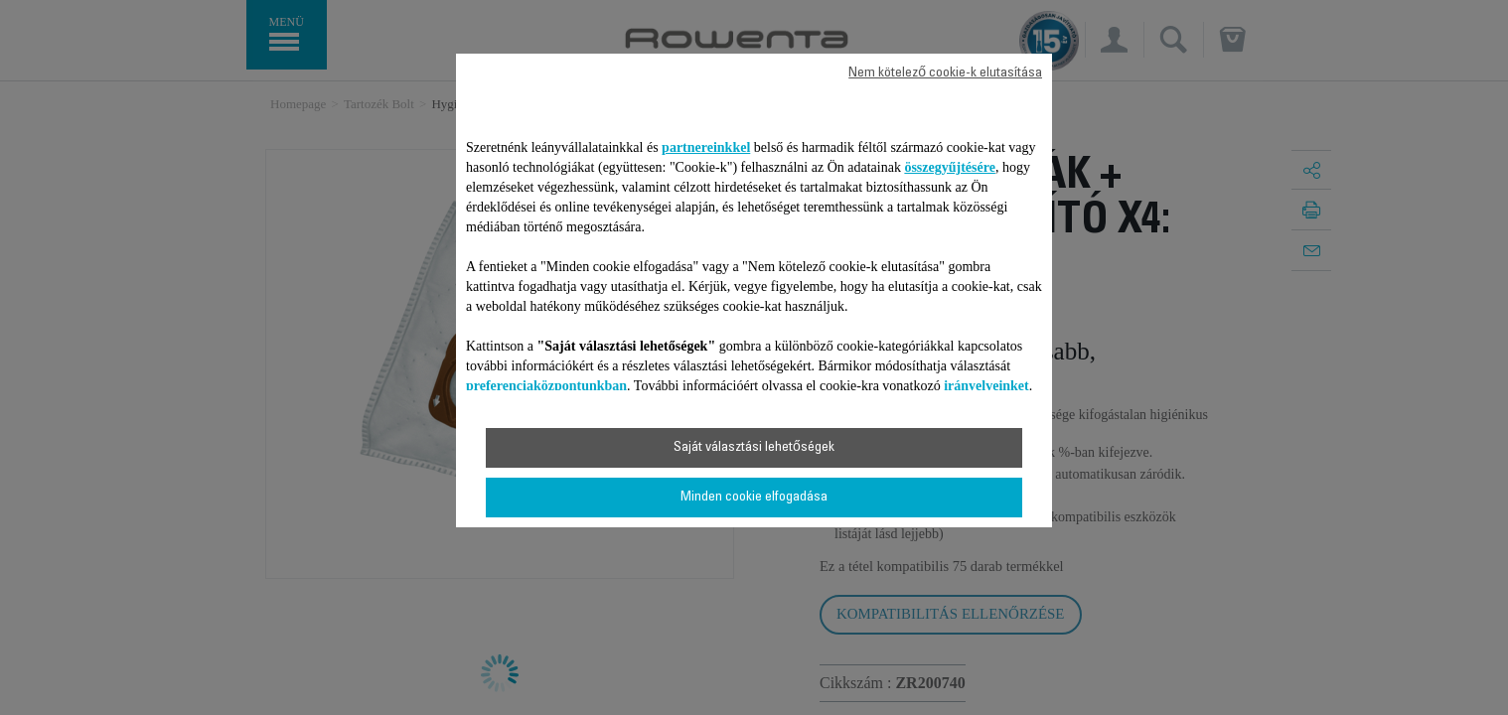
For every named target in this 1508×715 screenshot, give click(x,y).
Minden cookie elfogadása (754, 497)
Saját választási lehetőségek (754, 448)
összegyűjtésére (949, 167)
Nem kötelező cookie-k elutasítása (945, 73)
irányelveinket (986, 385)
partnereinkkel (706, 147)
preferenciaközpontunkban (546, 385)
